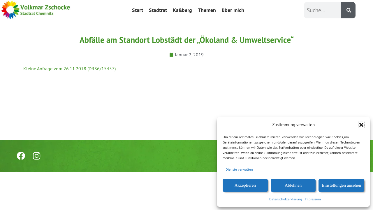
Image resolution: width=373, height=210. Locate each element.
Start (137, 10)
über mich (233, 10)
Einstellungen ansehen (341, 185)
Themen (207, 10)
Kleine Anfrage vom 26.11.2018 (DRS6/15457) (69, 68)
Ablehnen (293, 185)
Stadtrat (158, 10)
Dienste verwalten (239, 169)
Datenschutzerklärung (285, 199)
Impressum (313, 199)
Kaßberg (182, 10)
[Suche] (348, 10)
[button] (361, 125)
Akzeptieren (245, 185)
